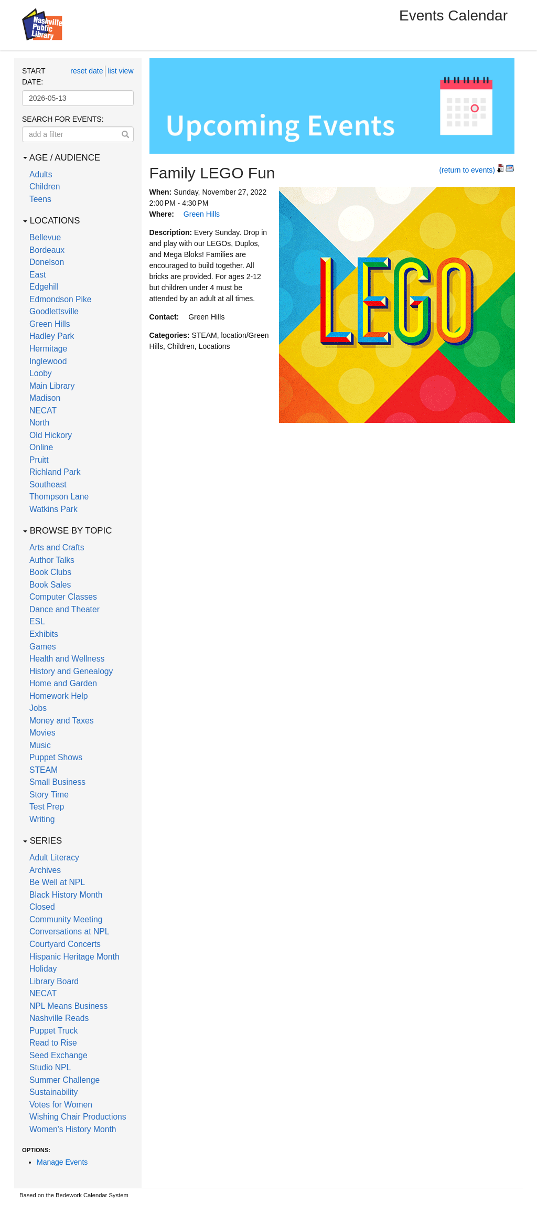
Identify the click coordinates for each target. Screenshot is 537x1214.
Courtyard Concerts (65, 944)
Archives (45, 870)
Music (40, 745)
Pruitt (39, 459)
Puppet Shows (55, 757)
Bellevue (45, 237)
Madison (44, 397)
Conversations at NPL (69, 931)
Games (42, 646)
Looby (40, 373)
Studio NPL (50, 1067)
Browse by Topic (67, 531)
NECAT (43, 410)
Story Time (49, 794)
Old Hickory (50, 435)
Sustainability (53, 1092)
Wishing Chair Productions (77, 1116)
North (39, 422)
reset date (86, 71)
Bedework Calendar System (92, 1195)
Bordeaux (47, 250)
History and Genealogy (71, 671)
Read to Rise (53, 1042)
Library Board (54, 981)
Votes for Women (60, 1104)
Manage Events (62, 1162)
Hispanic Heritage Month (74, 956)
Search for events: (63, 119)
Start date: (33, 76)
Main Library (51, 385)
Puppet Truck (53, 1030)
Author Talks (51, 560)
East (37, 274)
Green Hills (49, 324)
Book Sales (50, 584)
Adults (40, 174)
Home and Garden (63, 683)
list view (120, 71)
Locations (51, 221)
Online (41, 447)
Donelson (46, 262)
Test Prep (46, 806)
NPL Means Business (68, 1006)
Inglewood (48, 361)
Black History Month (65, 894)
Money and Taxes (61, 720)
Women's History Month (72, 1129)
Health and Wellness (66, 658)
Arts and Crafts (56, 547)
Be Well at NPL (57, 882)
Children (44, 186)
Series (42, 841)
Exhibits (43, 634)
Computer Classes (63, 596)
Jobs (38, 708)
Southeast (48, 484)
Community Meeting (65, 919)
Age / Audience (61, 158)
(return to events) (467, 170)
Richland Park (55, 471)
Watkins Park (53, 509)
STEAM (43, 769)
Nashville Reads (59, 1018)
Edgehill (44, 286)
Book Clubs (50, 572)
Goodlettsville (54, 311)
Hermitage (48, 348)
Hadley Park (51, 336)
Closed (42, 906)
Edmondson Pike (60, 299)
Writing (42, 819)
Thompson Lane (59, 496)
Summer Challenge (64, 1079)
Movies (42, 732)
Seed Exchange (58, 1055)
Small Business (57, 782)
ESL (37, 621)
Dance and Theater (64, 609)
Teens (40, 199)
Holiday (43, 968)
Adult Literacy (54, 857)
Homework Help (58, 695)
